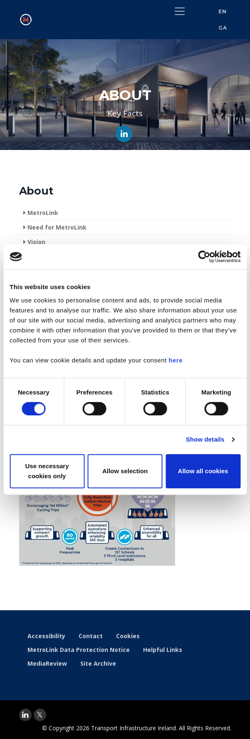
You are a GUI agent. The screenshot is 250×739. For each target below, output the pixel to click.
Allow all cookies (203, 470)
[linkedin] (25, 715)
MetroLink (42, 213)
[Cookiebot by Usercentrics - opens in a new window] (204, 256)
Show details (205, 439)
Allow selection (125, 470)
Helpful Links (162, 650)
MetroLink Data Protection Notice (78, 650)
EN (222, 11)
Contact (91, 636)
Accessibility (46, 636)
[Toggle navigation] (179, 11)
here (175, 360)
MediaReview (47, 663)
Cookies (128, 636)
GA (222, 28)
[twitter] (40, 715)
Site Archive (98, 663)
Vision (36, 242)
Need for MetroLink (57, 227)
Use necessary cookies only (47, 470)
